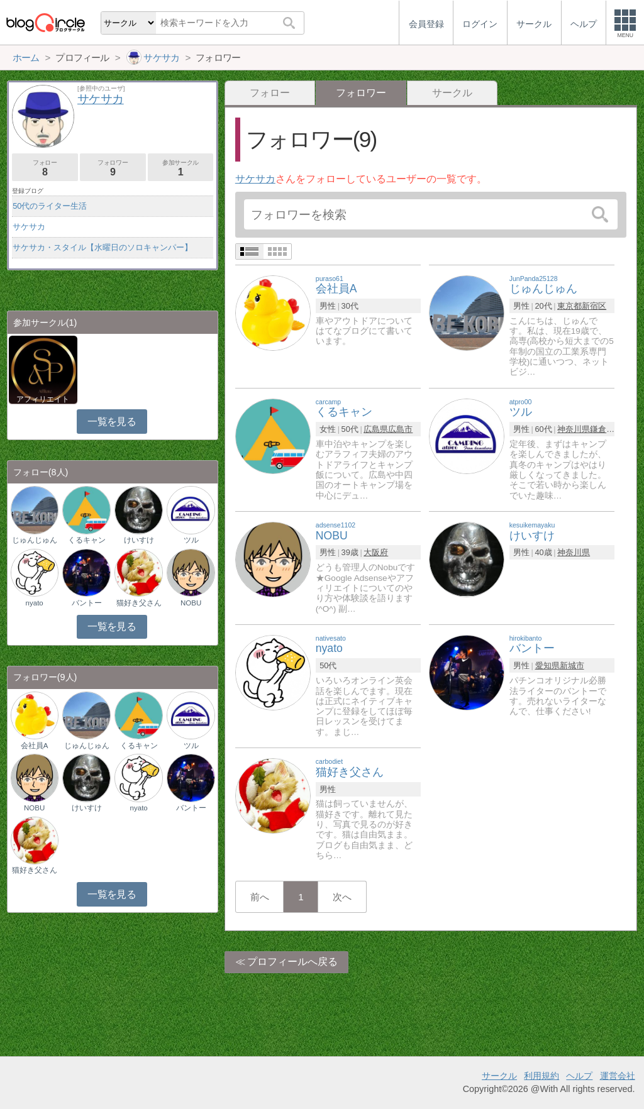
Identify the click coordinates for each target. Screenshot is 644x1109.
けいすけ (139, 540)
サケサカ (255, 179)
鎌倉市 (602, 429)
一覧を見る (111, 421)
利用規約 (541, 1076)
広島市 (400, 429)
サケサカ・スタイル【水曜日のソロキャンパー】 (102, 247)
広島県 (376, 429)
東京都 (569, 306)
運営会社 (617, 1076)
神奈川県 (573, 429)
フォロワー (113, 168)
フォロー (270, 92)
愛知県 (547, 665)
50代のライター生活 (50, 206)
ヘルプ (579, 1076)
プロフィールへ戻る (292, 961)
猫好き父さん (139, 603)
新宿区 (594, 306)
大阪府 (376, 552)
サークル (452, 92)
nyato (34, 603)
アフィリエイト (42, 399)
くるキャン (87, 540)
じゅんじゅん (34, 540)
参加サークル (181, 168)
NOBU (190, 603)
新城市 (572, 665)
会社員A (34, 745)
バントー (87, 603)
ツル (191, 540)
